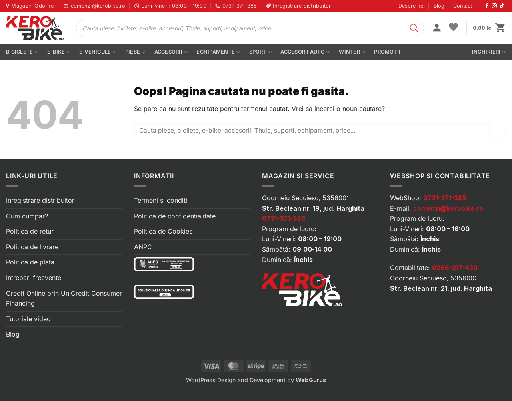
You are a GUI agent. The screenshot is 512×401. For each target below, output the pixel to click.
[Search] (414, 28)
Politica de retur (30, 231)
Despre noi (411, 6)
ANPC (143, 247)
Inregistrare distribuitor (40, 200)
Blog (439, 6)
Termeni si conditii (161, 200)
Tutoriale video (28, 319)
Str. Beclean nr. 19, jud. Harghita (313, 208)
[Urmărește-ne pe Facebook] (486, 6)
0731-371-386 (284, 218)
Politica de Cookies (163, 231)
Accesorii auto (305, 52)
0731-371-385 (444, 198)
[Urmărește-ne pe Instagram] (494, 6)
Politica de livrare (32, 247)
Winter (352, 52)
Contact (462, 6)
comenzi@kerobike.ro (448, 208)
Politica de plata (30, 262)
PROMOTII (387, 52)
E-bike (58, 52)
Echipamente (218, 52)
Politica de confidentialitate (175, 216)
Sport (260, 52)
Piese (135, 52)
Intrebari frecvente (33, 278)
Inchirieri (489, 52)
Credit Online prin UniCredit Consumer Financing (64, 298)
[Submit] (498, 130)
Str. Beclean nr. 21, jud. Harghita (441, 288)
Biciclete (22, 52)
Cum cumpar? (27, 216)
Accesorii (171, 52)
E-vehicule (97, 52)
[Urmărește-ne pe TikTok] (502, 6)
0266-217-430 (455, 268)
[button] (436, 28)
